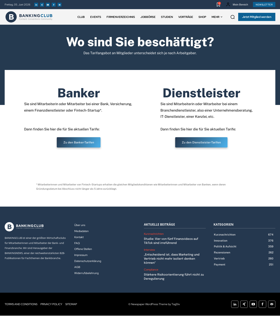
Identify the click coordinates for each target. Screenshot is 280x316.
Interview (149, 250)
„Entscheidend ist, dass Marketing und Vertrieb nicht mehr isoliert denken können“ (172, 259)
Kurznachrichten (154, 234)
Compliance (151, 270)
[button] (232, 17)
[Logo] (29, 17)
